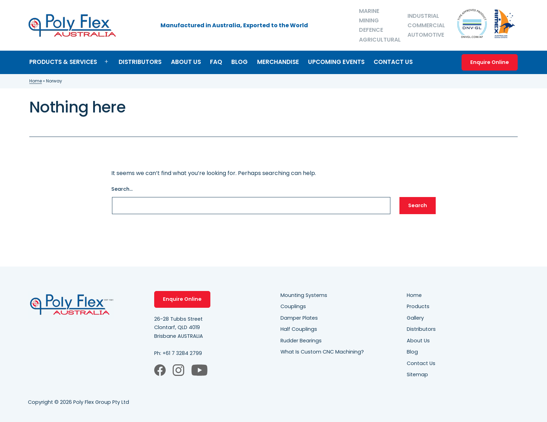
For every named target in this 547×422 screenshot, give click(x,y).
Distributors (140, 62)
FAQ (216, 62)
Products (418, 306)
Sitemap (417, 374)
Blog (239, 62)
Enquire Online (489, 62)
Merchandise (278, 62)
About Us (186, 62)
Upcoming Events (336, 62)
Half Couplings (298, 329)
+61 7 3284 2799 (182, 353)
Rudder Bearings (301, 340)
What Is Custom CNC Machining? (322, 351)
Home (35, 81)
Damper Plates (299, 317)
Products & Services (63, 62)
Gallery (415, 317)
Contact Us (393, 62)
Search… (122, 188)
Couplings (293, 306)
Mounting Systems (303, 295)
